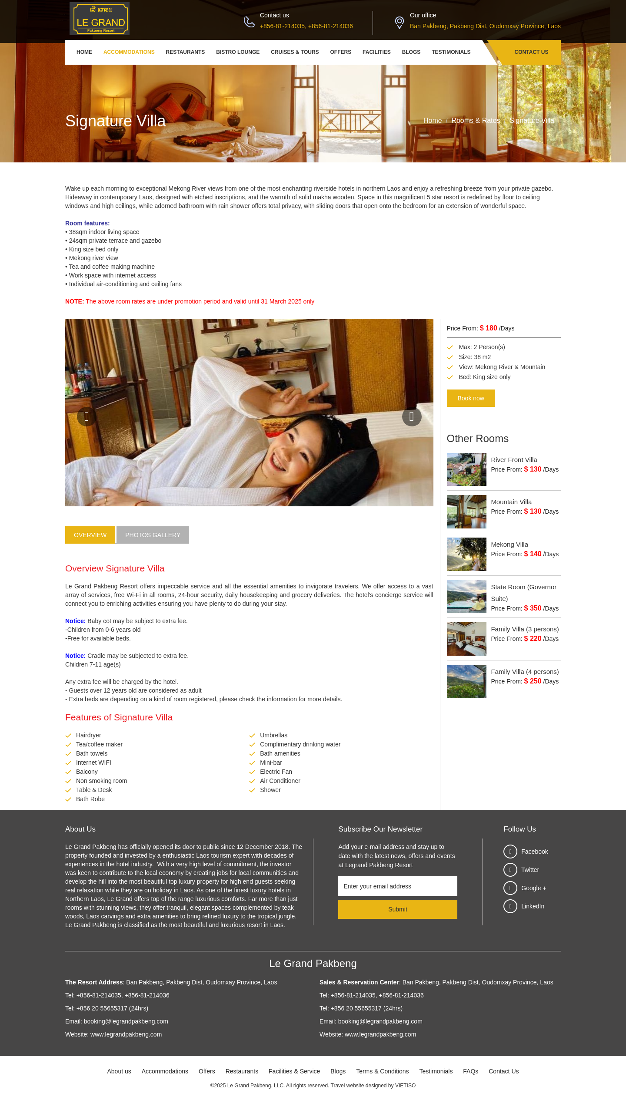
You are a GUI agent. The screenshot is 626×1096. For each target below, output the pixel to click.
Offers (341, 52)
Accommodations (129, 52)
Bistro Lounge (238, 52)
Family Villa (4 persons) (525, 671)
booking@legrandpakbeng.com (126, 1021)
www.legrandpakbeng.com (126, 1034)
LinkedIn (532, 906)
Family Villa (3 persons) (525, 629)
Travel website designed (359, 1086)
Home (84, 52)
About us (119, 1071)
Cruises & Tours (295, 52)
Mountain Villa (511, 501)
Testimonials (451, 52)
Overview (90, 534)
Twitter (530, 869)
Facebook (534, 851)
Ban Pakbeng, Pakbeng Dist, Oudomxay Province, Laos (485, 26)
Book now (471, 398)
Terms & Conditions (382, 1071)
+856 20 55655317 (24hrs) (112, 1008)
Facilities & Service (294, 1071)
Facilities (377, 52)
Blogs (411, 52)
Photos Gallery (152, 534)
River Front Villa (514, 459)
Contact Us (532, 52)
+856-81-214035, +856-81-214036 (306, 26)
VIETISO (405, 1086)
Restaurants (185, 52)
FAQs (470, 1071)
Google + (533, 888)
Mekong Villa (509, 544)
